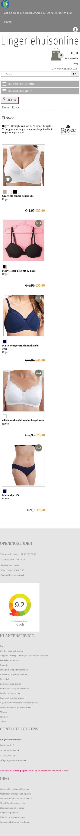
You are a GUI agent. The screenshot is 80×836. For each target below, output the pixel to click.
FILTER (8, 99)
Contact (3, 721)
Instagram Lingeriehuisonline (14, 669)
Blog (2, 646)
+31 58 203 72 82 (27, 554)
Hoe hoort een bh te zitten (12, 807)
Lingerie (4, 665)
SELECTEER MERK (17, 90)
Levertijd (4, 679)
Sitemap (4, 716)
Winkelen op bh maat (10, 660)
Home (5, 107)
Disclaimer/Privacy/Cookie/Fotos (15, 707)
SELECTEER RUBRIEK (19, 83)
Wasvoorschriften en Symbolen (14, 822)
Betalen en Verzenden (10, 693)
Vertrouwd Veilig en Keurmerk (14, 688)
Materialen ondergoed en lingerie (15, 793)
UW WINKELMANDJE (64, 68)
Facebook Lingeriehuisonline (14, 674)
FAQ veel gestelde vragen (12, 698)
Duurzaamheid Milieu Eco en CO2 (16, 798)
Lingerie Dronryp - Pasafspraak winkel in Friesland (24, 655)
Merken (3, 712)
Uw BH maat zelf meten (11, 651)
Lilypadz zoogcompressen (12, 817)
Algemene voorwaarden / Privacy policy (19, 702)
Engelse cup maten (9, 812)
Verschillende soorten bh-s (12, 803)
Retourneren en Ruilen (10, 683)
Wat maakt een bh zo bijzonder (14, 789)
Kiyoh (20, 624)
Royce (16, 107)
